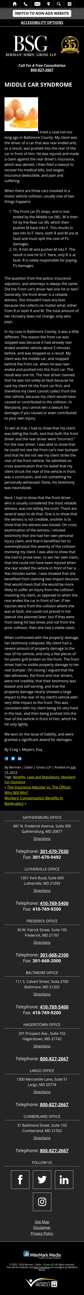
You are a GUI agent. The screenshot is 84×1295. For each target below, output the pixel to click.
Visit (48, 4)
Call (25, 4)
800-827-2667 (42, 69)
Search (59, 4)
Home (15, 4)
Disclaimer (42, 1227)
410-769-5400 (54, 903)
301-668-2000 (46, 961)
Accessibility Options (42, 22)
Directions (42, 838)
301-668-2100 (54, 955)
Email (37, 4)
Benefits (19, 777)
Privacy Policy (42, 1233)
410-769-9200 (46, 909)
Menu (69, 4)
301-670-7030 (54, 851)
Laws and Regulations (43, 777)
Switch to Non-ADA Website (42, 13)
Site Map (42, 1221)
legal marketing (42, 1267)
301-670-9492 (46, 857)
